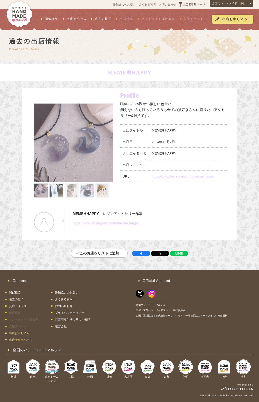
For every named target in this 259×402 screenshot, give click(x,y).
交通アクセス (76, 19)
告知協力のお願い (124, 4)
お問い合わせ (167, 4)
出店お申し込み (235, 19)
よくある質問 (147, 4)
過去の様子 (103, 19)
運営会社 (61, 326)
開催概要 (51, 19)
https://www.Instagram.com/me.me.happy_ (184, 176)
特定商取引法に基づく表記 (72, 319)
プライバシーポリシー (69, 312)
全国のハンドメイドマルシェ (230, 3)
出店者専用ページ (194, 4)
